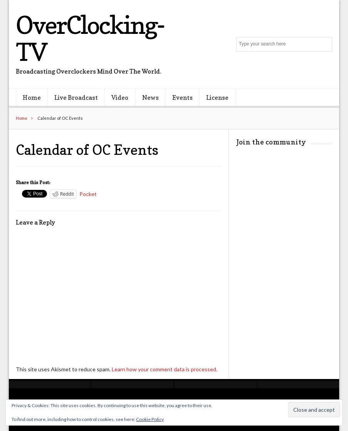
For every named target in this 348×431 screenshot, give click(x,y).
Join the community (271, 142)
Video (119, 97)
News (150, 97)
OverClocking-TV (90, 38)
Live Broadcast (76, 97)
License (217, 97)
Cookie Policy (150, 419)
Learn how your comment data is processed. (164, 369)
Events (182, 97)
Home (32, 97)
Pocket (88, 194)
